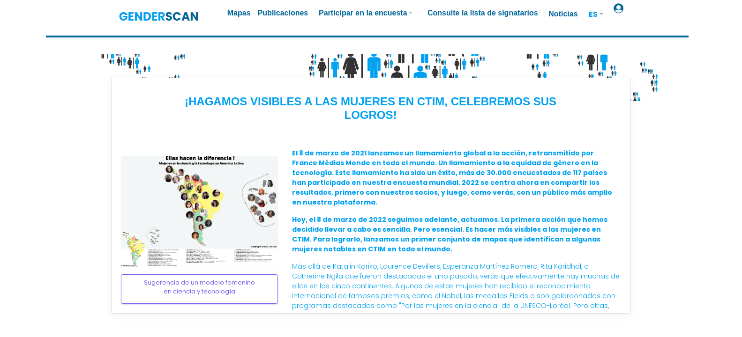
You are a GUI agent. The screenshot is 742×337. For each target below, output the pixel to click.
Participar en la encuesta (363, 13)
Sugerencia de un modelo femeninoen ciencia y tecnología (199, 287)
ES (593, 14)
